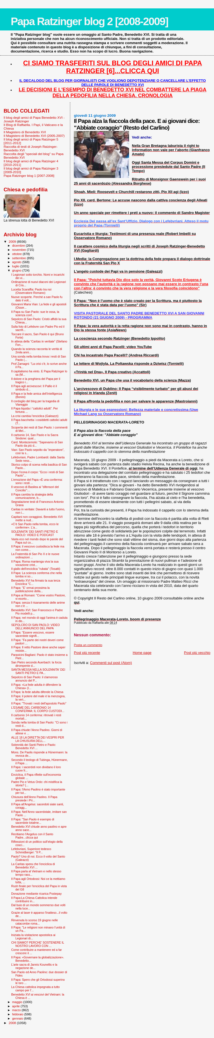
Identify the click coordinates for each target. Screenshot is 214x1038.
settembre (19, 258)
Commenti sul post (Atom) (111, 663)
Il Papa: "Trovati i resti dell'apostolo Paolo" (38, 703)
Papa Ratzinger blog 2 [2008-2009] (89, 21)
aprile (16, 1006)
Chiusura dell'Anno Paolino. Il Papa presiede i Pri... (34, 798)
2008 (13, 1023)
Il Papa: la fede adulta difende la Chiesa (37, 692)
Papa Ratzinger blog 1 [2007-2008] (29, 175)
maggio (17, 1002)
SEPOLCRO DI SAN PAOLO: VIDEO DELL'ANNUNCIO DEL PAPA (35, 626)
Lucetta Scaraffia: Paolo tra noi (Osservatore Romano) (31, 291)
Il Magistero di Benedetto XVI (25, 132)
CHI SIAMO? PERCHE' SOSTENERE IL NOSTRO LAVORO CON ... (37, 944)
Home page (142, 653)
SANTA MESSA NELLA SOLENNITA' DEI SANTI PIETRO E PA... (38, 671)
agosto (17, 262)
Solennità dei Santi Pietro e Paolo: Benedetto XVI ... (33, 746)
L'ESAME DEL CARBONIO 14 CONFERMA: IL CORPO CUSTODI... (37, 709)
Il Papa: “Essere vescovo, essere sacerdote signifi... (32, 634)
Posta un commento (88, 645)
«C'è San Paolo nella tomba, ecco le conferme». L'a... (35, 525)
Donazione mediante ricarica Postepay (36, 893)
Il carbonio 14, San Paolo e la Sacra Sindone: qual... (34, 436)
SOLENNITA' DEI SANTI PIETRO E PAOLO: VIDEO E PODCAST (34, 533)
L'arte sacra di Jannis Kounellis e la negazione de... (34, 966)
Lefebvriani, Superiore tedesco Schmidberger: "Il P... (31, 850)
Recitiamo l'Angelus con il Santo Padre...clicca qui (32, 835)
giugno (17, 270)
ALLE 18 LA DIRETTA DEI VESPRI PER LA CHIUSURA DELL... (37, 739)
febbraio (18, 1014)
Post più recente (87, 653)
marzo (17, 1010)
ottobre (17, 254)
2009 (13, 241)
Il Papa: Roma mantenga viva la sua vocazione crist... (35, 563)
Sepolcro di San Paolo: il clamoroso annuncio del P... (34, 678)
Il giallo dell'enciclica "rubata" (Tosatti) (35, 568)
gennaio (18, 1018)
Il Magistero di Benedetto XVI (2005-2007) (34, 135)
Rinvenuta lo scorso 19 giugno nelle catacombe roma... (34, 921)
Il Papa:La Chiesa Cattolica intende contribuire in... (34, 899)
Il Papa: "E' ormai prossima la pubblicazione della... (30, 589)
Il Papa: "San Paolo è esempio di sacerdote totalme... (32, 821)
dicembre (19, 245)
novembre (19, 249)
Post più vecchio (197, 653)
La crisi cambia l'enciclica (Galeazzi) (35, 416)
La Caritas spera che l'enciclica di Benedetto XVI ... (33, 865)
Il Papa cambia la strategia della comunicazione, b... (32, 496)
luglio (16, 266)
